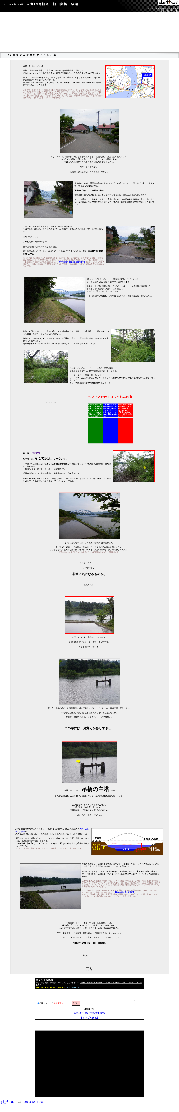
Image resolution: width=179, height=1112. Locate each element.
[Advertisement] (90, 33)
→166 (25, 1102)
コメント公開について (73, 987)
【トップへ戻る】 (89, 1018)
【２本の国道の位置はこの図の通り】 (71, 262)
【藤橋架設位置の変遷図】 (124, 892)
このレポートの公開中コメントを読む (89, 1013)
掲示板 (32, 1102)
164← (12, 1102)
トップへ (40, 1102)
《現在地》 (36, 453)
